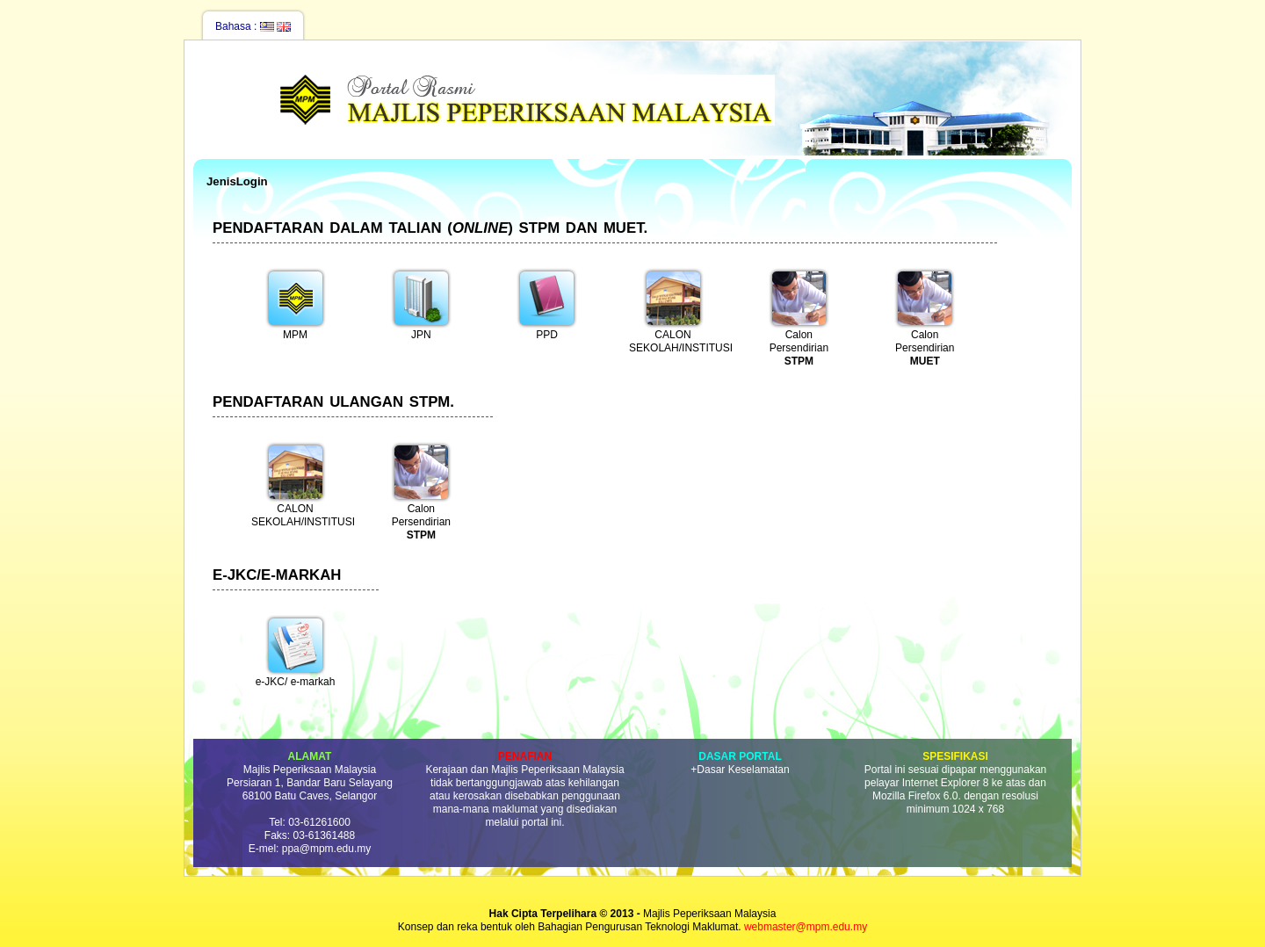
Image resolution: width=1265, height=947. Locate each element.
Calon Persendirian (799, 315)
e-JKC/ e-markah (296, 651)
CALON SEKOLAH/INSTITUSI (677, 310)
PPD (547, 304)
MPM (295, 304)
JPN (421, 304)
